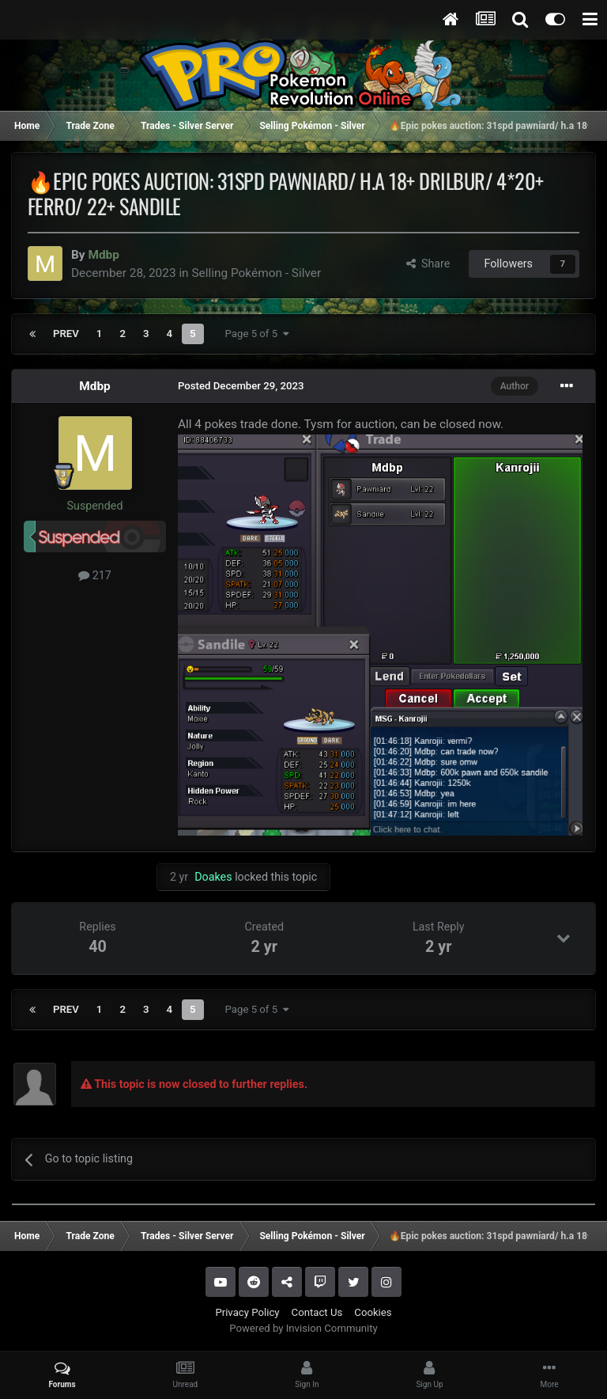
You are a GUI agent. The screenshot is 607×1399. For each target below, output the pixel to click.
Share (428, 263)
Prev (66, 333)
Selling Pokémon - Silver (256, 273)
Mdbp (94, 386)
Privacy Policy (247, 1312)
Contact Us (317, 1312)
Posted (241, 386)
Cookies (372, 1312)
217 (94, 575)
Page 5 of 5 (257, 333)
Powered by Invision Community (303, 1328)
